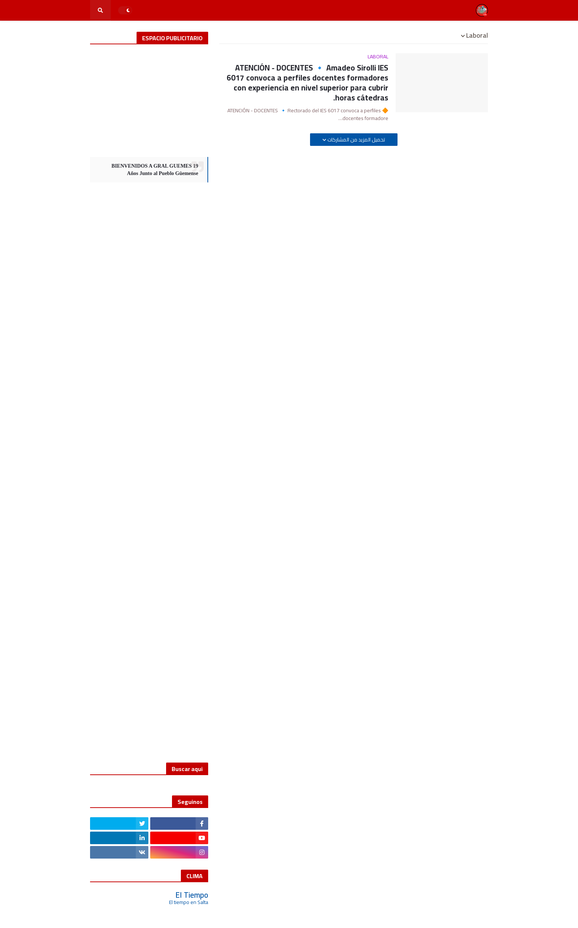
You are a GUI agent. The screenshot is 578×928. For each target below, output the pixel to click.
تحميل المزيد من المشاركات (355, 139)
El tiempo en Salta (188, 902)
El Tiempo (191, 895)
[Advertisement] (149, 100)
